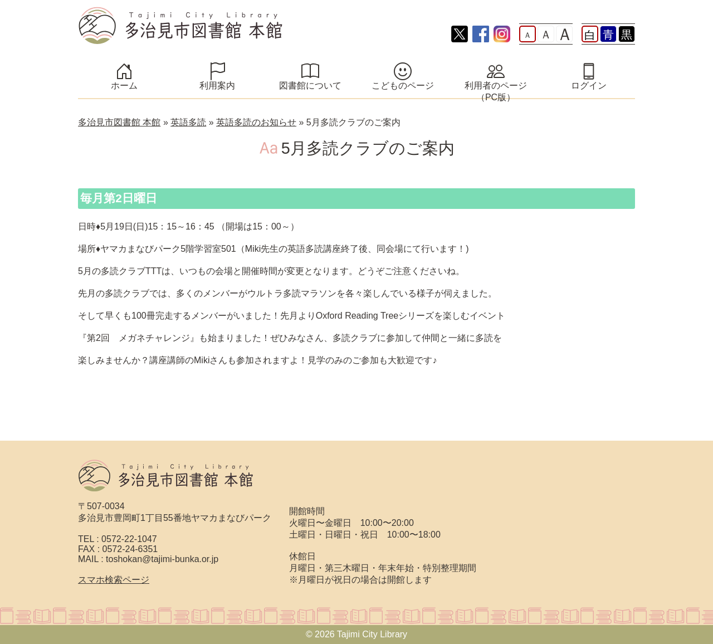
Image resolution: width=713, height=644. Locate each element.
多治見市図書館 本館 (119, 122)
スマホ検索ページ (113, 579)
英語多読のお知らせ (256, 122)
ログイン (589, 85)
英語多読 (188, 122)
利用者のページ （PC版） (503, 91)
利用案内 (217, 85)
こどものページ (403, 85)
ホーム (124, 85)
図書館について (310, 85)
